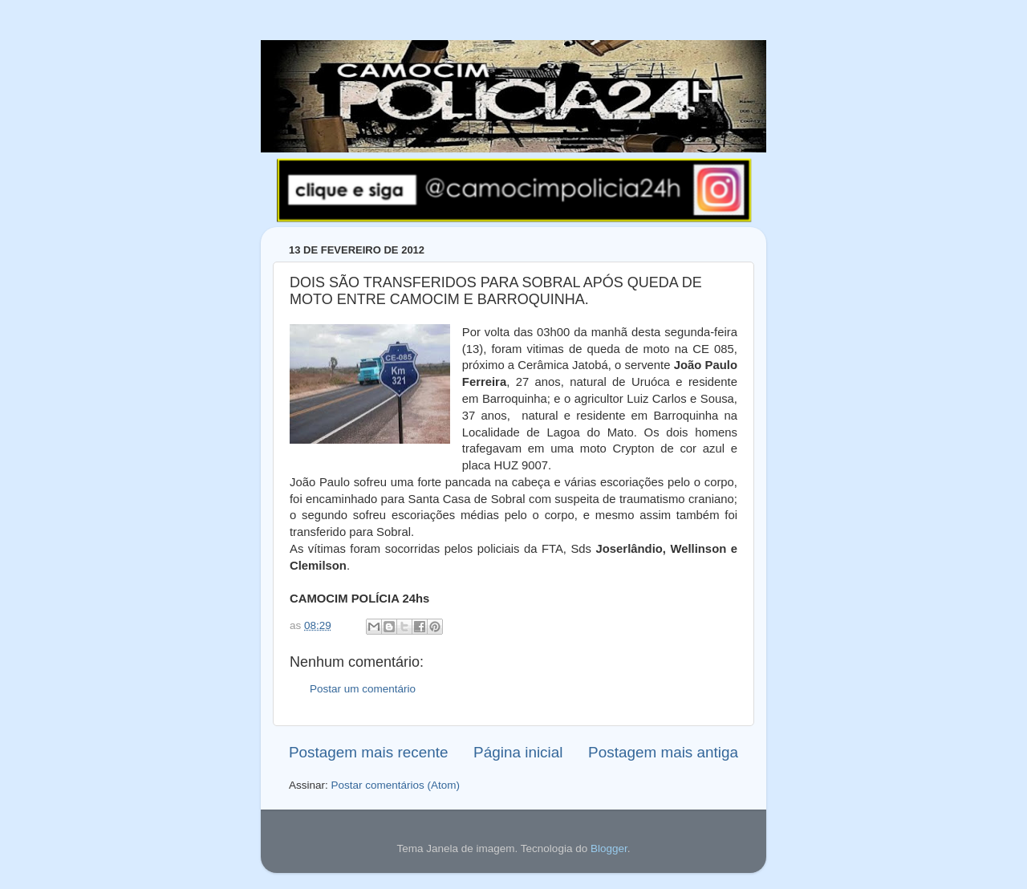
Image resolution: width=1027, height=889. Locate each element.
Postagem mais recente (368, 752)
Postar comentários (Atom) (396, 785)
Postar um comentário (363, 689)
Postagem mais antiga (663, 752)
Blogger (609, 848)
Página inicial (517, 752)
